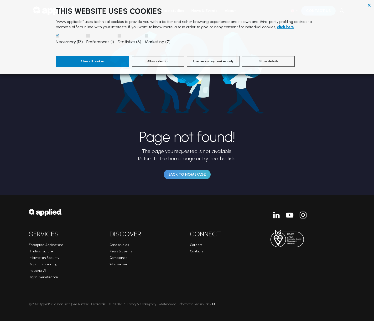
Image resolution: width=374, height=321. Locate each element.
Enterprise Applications (46, 245)
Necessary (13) (69, 41)
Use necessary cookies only (213, 61)
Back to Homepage (187, 174)
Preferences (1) (100, 41)
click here (285, 27)
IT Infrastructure (41, 251)
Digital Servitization (43, 277)
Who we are (118, 264)
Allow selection (158, 61)
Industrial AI (37, 271)
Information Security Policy (197, 304)
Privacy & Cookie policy (142, 304)
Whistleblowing (167, 304)
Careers (196, 245)
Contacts (196, 251)
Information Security (44, 258)
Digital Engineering (43, 264)
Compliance (118, 258)
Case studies (119, 245)
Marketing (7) (158, 41)
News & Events (120, 251)
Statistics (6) (129, 41)
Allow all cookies (92, 61)
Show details (268, 61)
